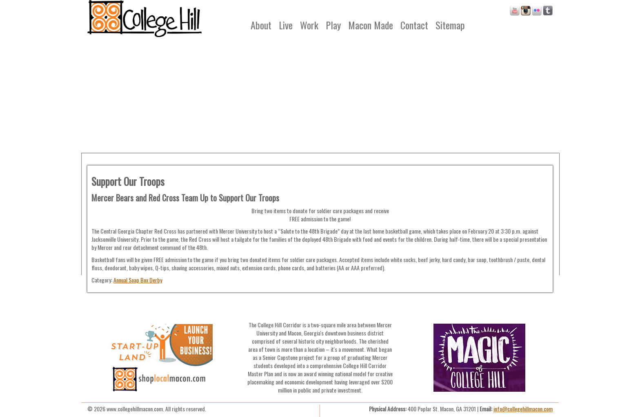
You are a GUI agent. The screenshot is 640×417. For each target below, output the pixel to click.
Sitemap (450, 25)
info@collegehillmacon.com (523, 408)
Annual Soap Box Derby (137, 280)
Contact (414, 25)
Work (309, 25)
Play (333, 25)
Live (286, 25)
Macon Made (370, 25)
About (261, 25)
